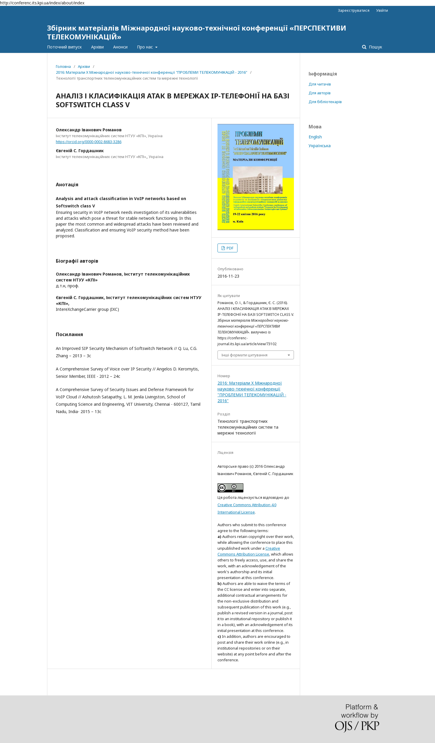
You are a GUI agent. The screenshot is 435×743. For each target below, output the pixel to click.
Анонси (120, 47)
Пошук (375, 47)
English (315, 137)
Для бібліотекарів (325, 101)
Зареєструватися (353, 10)
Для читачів (320, 84)
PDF (229, 248)
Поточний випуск (64, 47)
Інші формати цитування (244, 355)
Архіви (97, 47)
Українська (320, 145)
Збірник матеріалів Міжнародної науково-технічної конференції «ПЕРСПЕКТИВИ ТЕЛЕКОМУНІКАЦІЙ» (196, 32)
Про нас (145, 47)
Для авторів (320, 92)
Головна (63, 66)
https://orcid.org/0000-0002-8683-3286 (88, 141)
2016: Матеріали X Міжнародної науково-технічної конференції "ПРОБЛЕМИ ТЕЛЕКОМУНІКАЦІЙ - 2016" (151, 72)
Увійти (382, 10)
